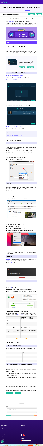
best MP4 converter (20, 314)
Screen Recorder (3, 423)
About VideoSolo (3, 434)
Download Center (23, 425)
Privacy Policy (2, 439)
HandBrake (7, 186)
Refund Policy (2, 441)
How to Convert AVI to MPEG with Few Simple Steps (14, 135)
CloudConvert (8, 259)
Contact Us (2, 436)
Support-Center (23, 423)
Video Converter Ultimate (4, 425)
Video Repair (2, 428)
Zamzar (11, 287)
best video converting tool (15, 349)
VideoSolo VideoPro (22, 48)
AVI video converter (12, 21)
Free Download (32, 14)
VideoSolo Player (3, 430)
